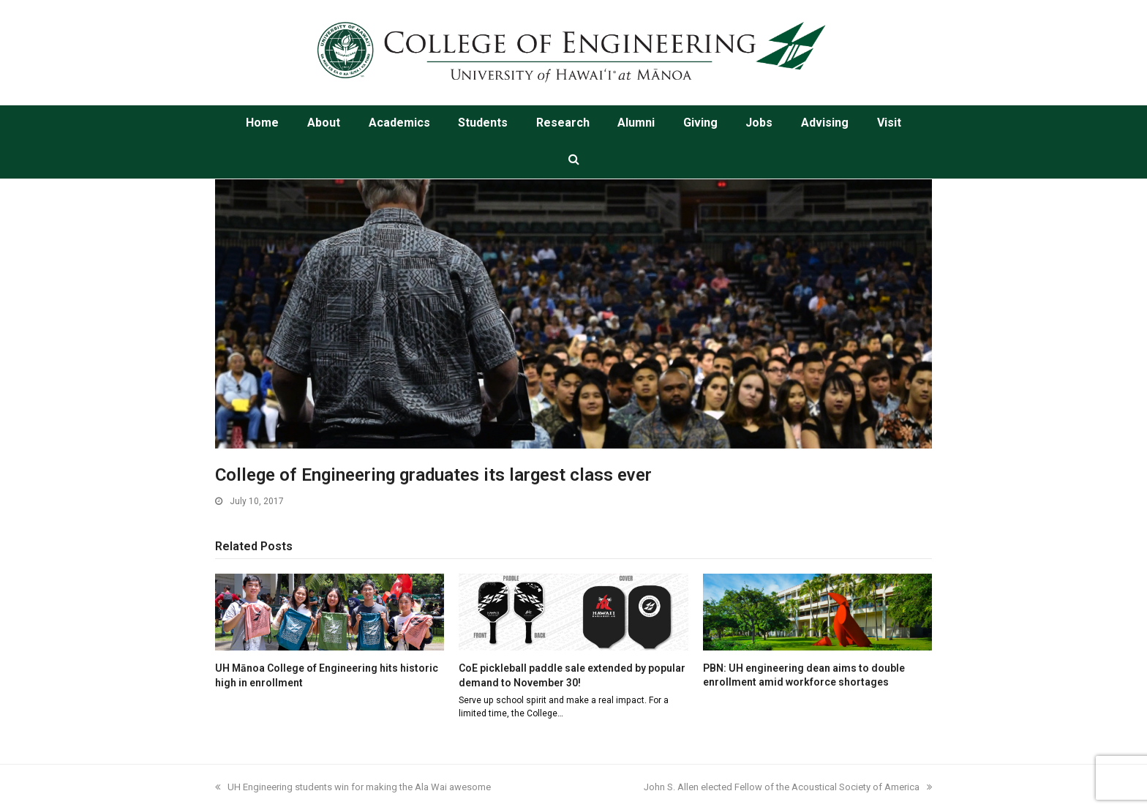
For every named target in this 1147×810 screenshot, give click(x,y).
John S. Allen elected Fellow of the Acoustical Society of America (788, 786)
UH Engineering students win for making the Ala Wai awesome (353, 786)
